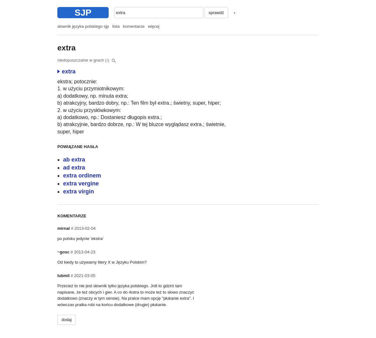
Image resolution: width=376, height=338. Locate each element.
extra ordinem (82, 175)
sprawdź (216, 12)
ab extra (74, 159)
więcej (153, 26)
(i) (107, 60)
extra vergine (81, 183)
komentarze (134, 26)
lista (115, 26)
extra (66, 71)
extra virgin (78, 191)
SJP (83, 13)
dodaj (66, 319)
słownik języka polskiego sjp (83, 26)
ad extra (74, 167)
